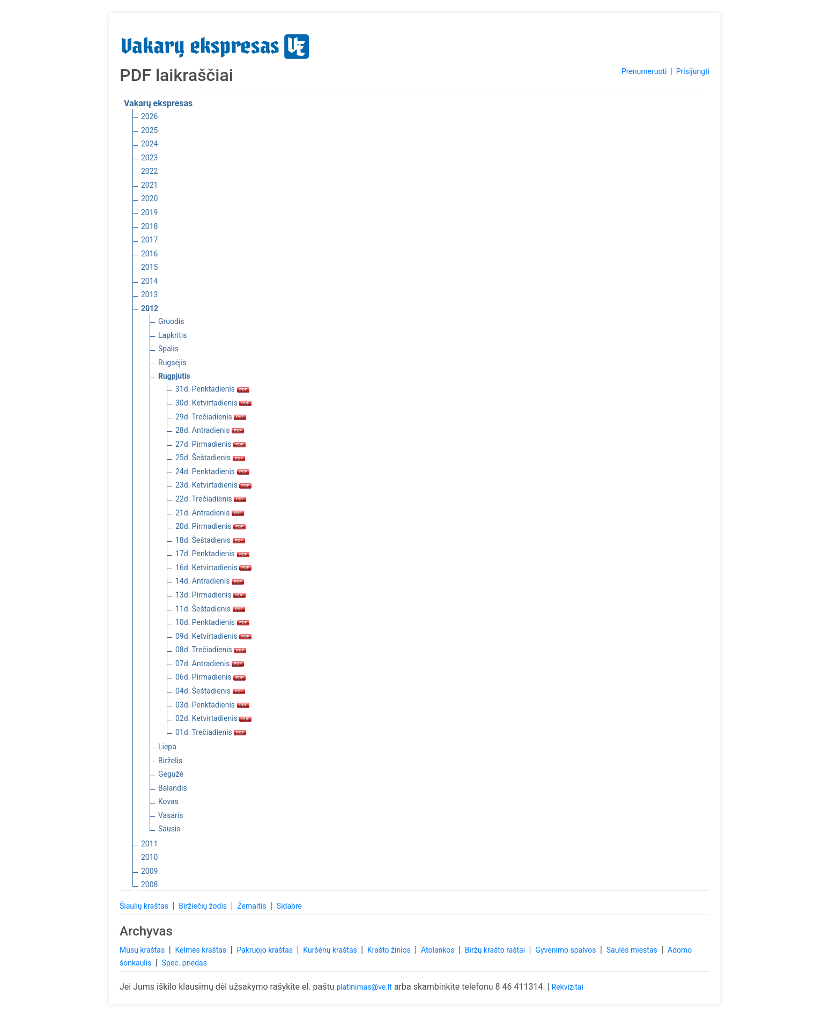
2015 (149, 267)
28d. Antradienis (209, 430)
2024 (149, 143)
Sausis (169, 828)
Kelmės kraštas (201, 950)
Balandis (172, 788)
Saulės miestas (632, 950)
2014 (149, 281)
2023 (149, 157)
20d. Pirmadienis (210, 526)
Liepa (167, 746)
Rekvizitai (567, 987)
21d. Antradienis (209, 512)
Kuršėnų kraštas (331, 950)
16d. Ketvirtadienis (213, 567)
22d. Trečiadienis (210, 499)
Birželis (170, 760)
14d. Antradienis (209, 581)
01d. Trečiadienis (210, 732)
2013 (149, 294)
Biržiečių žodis (203, 906)
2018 (149, 226)
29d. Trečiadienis (210, 416)
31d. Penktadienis (212, 389)
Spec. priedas (184, 963)
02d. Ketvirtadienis (213, 718)
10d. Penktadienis (212, 622)
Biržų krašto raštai (496, 950)
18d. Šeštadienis (210, 540)
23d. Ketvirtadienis (213, 485)
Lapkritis (172, 335)
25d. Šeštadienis (210, 457)
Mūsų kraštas (143, 950)
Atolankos (438, 950)
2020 (149, 198)
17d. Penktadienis (212, 553)
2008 (149, 884)
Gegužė (170, 774)
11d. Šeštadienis (210, 609)
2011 (149, 843)
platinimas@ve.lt (363, 987)
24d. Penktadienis (212, 471)
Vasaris (170, 815)
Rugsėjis (172, 362)
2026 (149, 116)
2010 (149, 857)
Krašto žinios (389, 950)
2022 (149, 171)
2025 (149, 130)
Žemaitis (252, 906)
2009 (149, 871)
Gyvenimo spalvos (566, 950)
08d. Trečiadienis (210, 649)
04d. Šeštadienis (210, 691)
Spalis (168, 348)
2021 (149, 185)
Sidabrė (289, 906)
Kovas (168, 801)
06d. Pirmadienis (210, 677)
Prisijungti (692, 71)
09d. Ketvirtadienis (213, 636)
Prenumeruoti (644, 71)
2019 (149, 212)
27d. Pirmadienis (210, 444)
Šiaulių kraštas (145, 906)
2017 (149, 239)
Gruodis (171, 321)
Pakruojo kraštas (265, 950)
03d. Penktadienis (212, 705)
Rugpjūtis (174, 376)
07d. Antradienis (209, 663)
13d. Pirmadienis (210, 595)
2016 (149, 253)
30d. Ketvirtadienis (213, 403)
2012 (149, 308)
